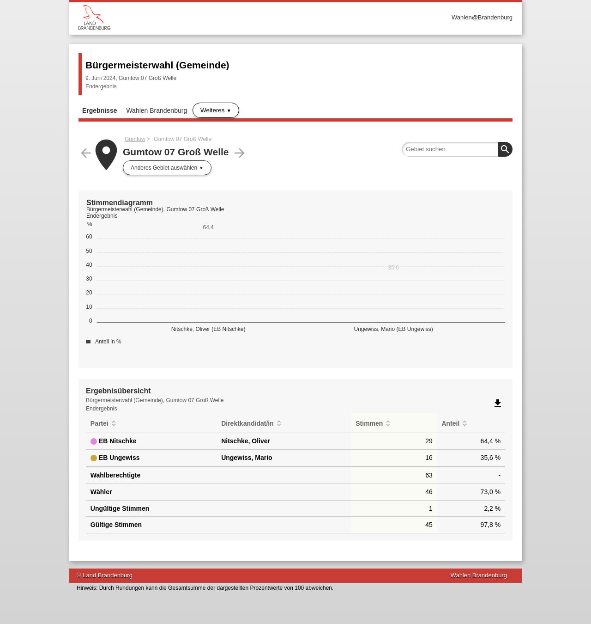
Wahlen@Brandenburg (482, 17)
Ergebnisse (99, 110)
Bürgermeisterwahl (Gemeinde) (157, 65)
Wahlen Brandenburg (156, 110)
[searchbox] (457, 149)
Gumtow (135, 139)
